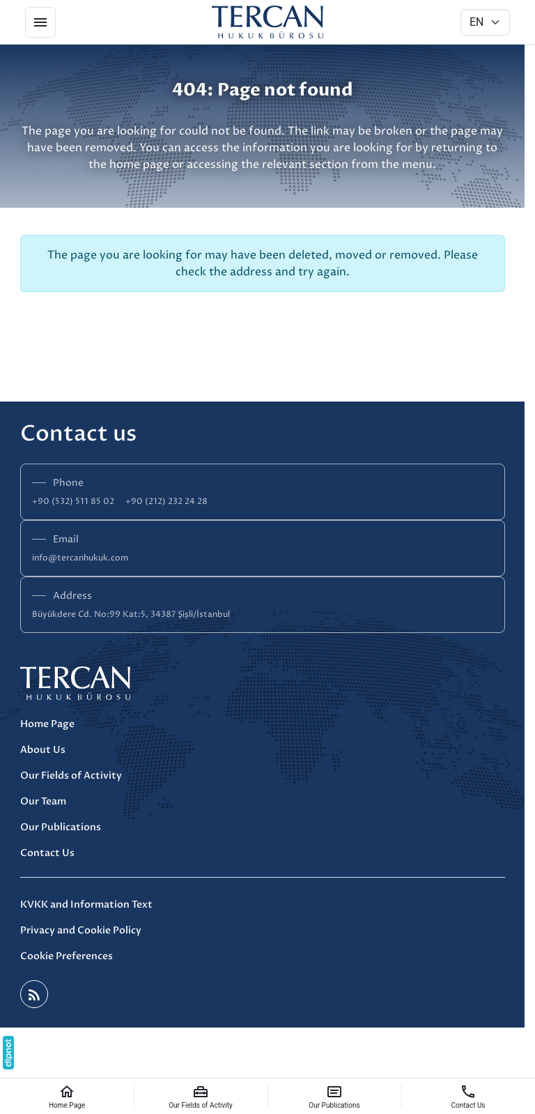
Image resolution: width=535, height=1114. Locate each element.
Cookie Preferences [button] (66, 956)
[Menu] (40, 22)
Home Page (47, 724)
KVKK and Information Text (86, 904)
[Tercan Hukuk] (267, 22)
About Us (42, 749)
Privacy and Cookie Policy (80, 930)
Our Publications (60, 827)
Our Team (43, 801)
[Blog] (34, 994)
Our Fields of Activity (71, 775)
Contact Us (47, 853)
